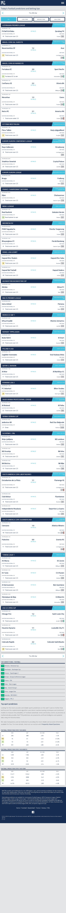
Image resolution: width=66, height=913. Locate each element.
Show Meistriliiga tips (59, 124)
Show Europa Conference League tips (59, 141)
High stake (57, 19)
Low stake (25, 19)
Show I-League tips (60, 236)
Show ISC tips (62, 283)
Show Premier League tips (59, 25)
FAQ (48, 898)
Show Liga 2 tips (61, 472)
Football (23, 898)
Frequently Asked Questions (51, 814)
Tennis (38, 898)
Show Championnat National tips (60, 219)
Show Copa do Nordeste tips (59, 63)
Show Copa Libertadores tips (59, 564)
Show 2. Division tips (60, 455)
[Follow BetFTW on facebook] (33, 902)
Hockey (44, 898)
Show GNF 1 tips (61, 404)
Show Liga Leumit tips (59, 312)
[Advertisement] (33, 185)
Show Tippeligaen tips (59, 421)
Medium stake (41, 19)
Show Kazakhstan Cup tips (59, 341)
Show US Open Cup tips (59, 698)
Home (18, 898)
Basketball (31, 898)
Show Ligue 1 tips (60, 644)
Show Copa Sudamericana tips (60, 609)
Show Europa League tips (59, 202)
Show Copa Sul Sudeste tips (59, 42)
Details (33, 31)
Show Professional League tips (60, 489)
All (8, 19)
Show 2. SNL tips (61, 523)
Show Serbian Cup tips (59, 506)
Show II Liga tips (61, 438)
